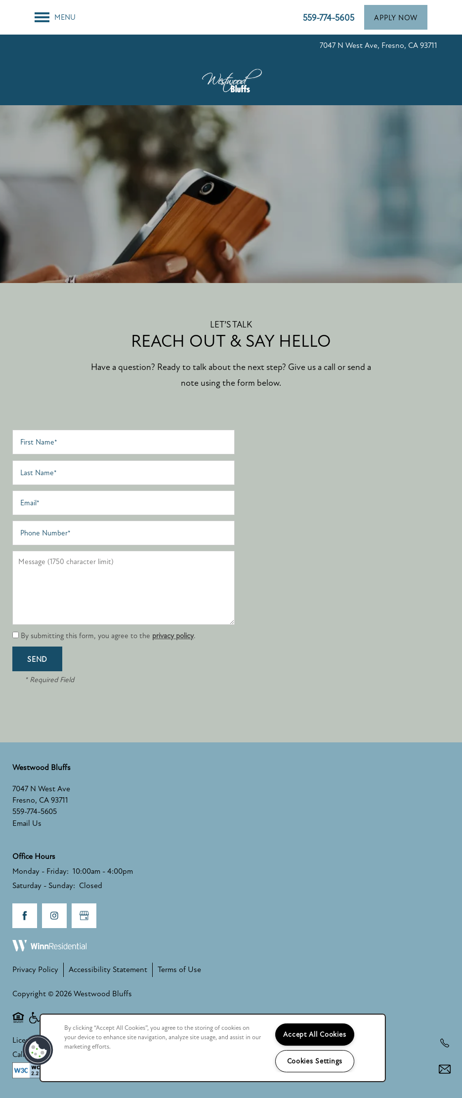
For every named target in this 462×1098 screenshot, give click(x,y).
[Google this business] (84, 915)
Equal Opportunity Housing (18, 1022)
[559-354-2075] (444, 1043)
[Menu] (55, 17)
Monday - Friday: (40, 871)
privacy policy (173, 635)
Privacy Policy (35, 970)
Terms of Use (179, 970)
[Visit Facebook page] (24, 915)
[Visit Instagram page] (54, 915)
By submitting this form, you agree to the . (108, 635)
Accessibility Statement (108, 970)
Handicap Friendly (35, 1022)
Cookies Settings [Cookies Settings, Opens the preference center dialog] (315, 1061)
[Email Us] (444, 1069)
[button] (395, 17)
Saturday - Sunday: (43, 886)
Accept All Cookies (314, 1034)
